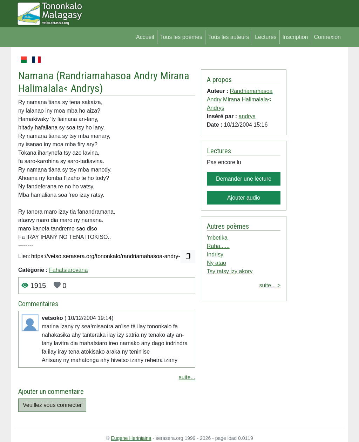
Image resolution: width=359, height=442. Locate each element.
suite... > (269, 285)
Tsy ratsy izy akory (230, 271)
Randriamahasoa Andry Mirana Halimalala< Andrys (240, 99)
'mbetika (217, 238)
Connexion (327, 37)
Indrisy (215, 254)
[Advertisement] (315, 160)
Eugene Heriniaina (131, 438)
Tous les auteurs (228, 37)
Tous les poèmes (181, 37)
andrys (247, 116)
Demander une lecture (243, 179)
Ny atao (216, 263)
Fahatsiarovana (68, 270)
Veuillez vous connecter (52, 405)
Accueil (145, 37)
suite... (187, 377)
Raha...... (218, 246)
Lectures (265, 37)
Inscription (295, 37)
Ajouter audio (243, 198)
